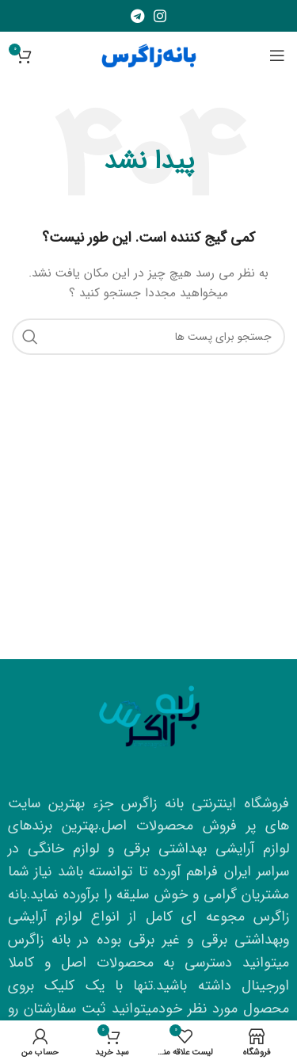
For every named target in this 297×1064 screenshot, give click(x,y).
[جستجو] (148, 336)
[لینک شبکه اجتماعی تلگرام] (137, 16)
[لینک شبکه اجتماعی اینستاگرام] (160, 16)
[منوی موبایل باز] (277, 55)
